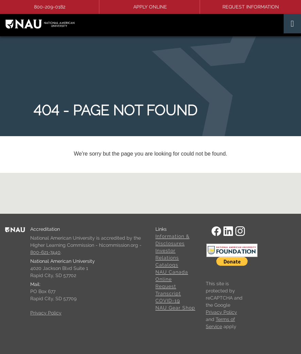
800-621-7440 (45, 252)
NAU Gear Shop (175, 307)
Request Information (250, 7)
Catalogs (166, 265)
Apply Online (150, 7)
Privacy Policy (46, 313)
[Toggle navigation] (292, 23)
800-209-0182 (49, 7)
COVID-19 (167, 300)
